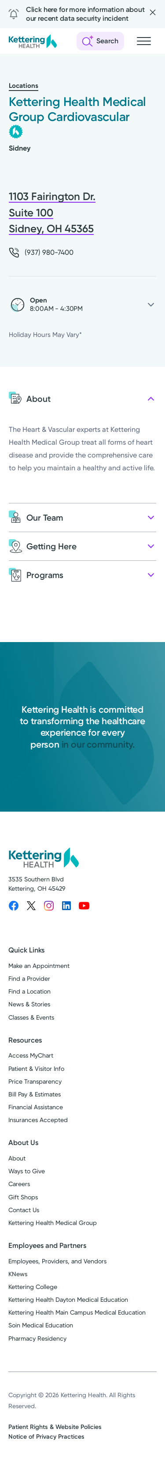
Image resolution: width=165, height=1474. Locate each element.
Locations (23, 86)
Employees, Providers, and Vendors (57, 1261)
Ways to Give (26, 1171)
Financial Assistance (35, 1107)
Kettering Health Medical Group (52, 1222)
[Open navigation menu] (144, 41)
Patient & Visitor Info (36, 1068)
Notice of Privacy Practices (46, 1436)
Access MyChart (30, 1055)
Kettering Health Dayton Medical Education (68, 1299)
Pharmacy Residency (37, 1338)
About (17, 1158)
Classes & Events (31, 1017)
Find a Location (29, 991)
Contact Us (23, 1209)
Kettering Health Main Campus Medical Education (77, 1312)
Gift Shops (23, 1197)
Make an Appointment (39, 965)
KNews (17, 1273)
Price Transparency (35, 1081)
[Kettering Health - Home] (32, 41)
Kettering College (32, 1286)
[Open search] (100, 41)
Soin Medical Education (40, 1325)
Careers (19, 1183)
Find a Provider (29, 978)
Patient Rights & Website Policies (55, 1427)
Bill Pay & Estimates (34, 1094)
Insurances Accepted (38, 1119)
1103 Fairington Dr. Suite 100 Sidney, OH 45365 (52, 212)
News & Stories (29, 1004)
